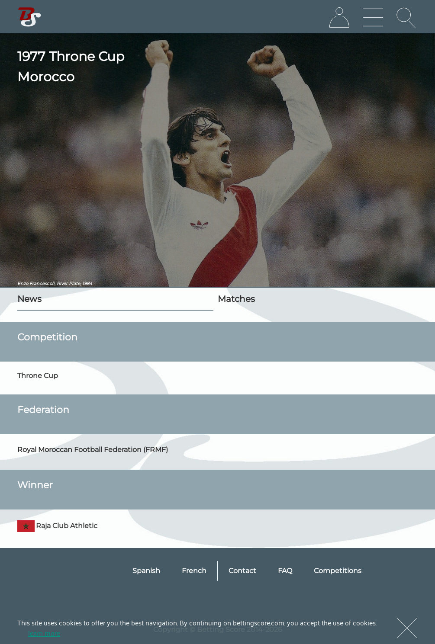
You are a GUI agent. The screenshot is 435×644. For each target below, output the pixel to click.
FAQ (285, 571)
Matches (236, 299)
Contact (242, 571)
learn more (44, 633)
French (194, 571)
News (29, 299)
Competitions (337, 571)
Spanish (146, 571)
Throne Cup (37, 376)
